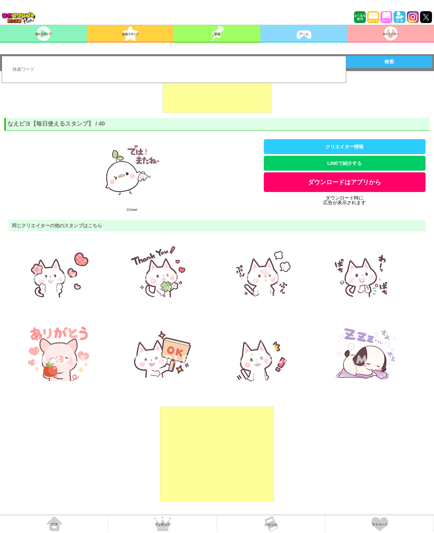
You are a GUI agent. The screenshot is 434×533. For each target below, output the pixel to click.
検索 (389, 61)
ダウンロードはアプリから (344, 182)
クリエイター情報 (344, 146)
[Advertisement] (217, 96)
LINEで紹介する (344, 163)
